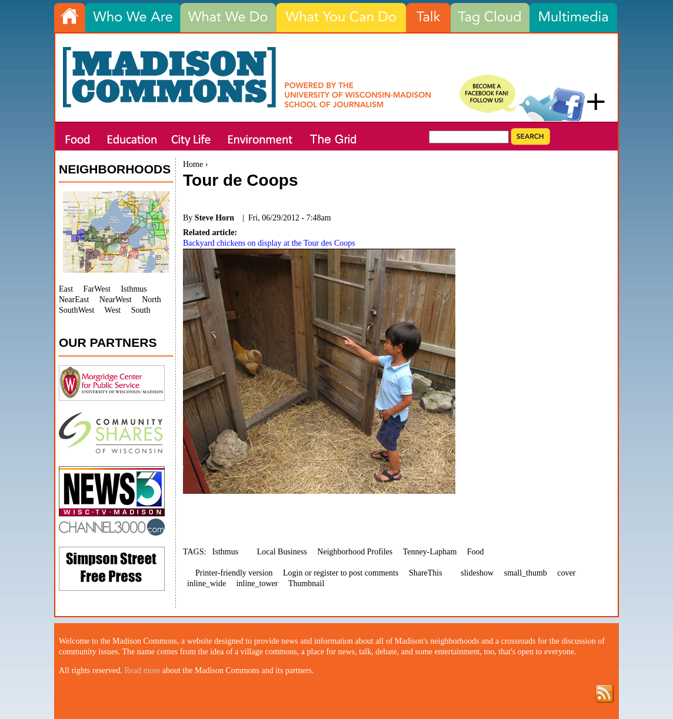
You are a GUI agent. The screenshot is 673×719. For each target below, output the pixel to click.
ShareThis (425, 572)
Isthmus (225, 551)
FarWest (97, 289)
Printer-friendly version (234, 572)
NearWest (115, 299)
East (66, 289)
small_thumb (525, 572)
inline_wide (206, 583)
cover (566, 572)
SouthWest (76, 310)
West (113, 310)
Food (475, 551)
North (151, 299)
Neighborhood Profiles (354, 551)
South (141, 310)
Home (193, 164)
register (326, 572)
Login (292, 572)
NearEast (74, 299)
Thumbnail (306, 583)
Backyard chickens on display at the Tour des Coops (269, 243)
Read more (142, 670)
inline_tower (257, 583)
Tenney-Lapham (430, 551)
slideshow (477, 572)
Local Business (282, 551)
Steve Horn (214, 217)
